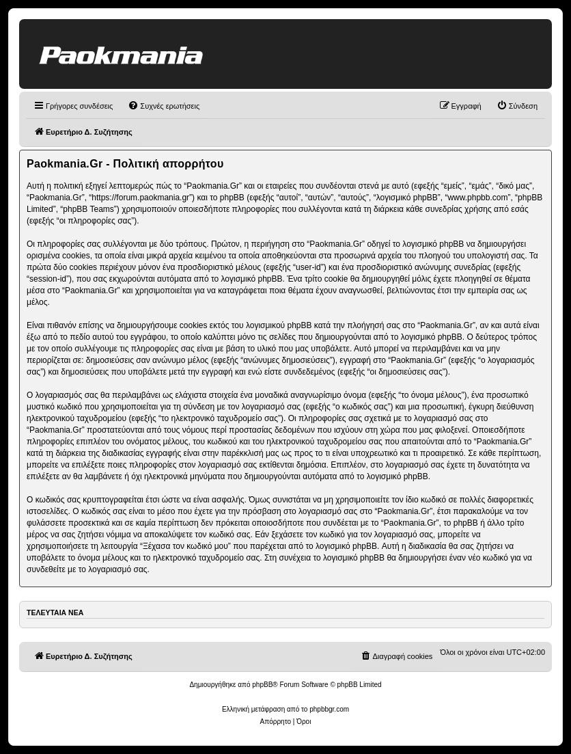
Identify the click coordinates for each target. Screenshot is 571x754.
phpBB (262, 684)
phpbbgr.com (329, 709)
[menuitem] (163, 106)
